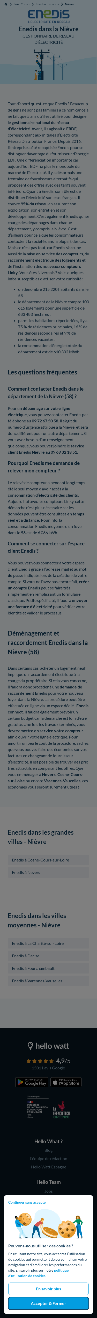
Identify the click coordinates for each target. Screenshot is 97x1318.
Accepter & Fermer (48, 1303)
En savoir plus (48, 1288)
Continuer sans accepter (27, 1202)
